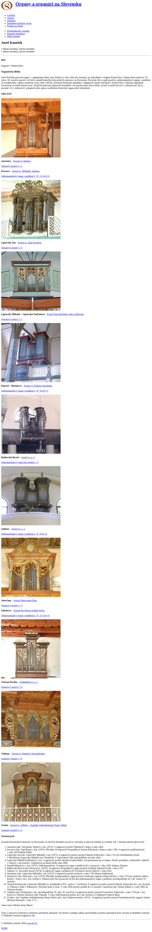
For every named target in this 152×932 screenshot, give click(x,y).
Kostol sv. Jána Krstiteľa (29, 242)
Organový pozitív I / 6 (11, 247)
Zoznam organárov (16, 33)
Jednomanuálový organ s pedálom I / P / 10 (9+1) (24, 391)
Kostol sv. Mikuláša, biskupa (25, 171)
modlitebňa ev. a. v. (29, 682)
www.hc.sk (32, 923)
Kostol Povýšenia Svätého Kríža (29, 610)
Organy (10, 18)
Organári (11, 20)
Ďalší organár (13, 36)
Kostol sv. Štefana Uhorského (38, 386)
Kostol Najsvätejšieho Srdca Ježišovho (65, 314)
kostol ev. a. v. (28, 457)
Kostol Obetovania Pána (25, 600)
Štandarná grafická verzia (19, 23)
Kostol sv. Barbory (22, 161)
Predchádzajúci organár (18, 31)
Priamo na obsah (15, 26)
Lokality (11, 15)
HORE (4, 928)
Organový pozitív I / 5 (11, 166)
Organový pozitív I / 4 (11, 605)
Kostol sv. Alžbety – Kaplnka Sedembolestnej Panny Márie (39, 825)
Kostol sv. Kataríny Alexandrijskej (28, 753)
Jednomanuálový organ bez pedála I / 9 (19, 462)
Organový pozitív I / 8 (11, 687)
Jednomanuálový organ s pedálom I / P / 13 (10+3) (25, 176)
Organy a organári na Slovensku (48, 4)
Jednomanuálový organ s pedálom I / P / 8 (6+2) (24, 534)
